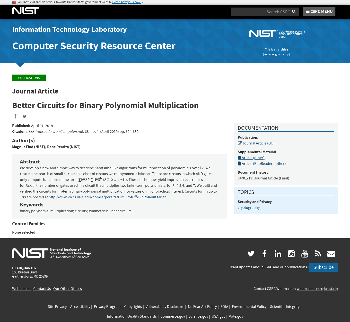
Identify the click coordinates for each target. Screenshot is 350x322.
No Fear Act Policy (202, 306)
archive (283, 49)
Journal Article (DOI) (257, 143)
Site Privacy (57, 306)
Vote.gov (236, 316)
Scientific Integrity (284, 306)
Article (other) (251, 157)
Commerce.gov (172, 316)
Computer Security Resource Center (93, 46)
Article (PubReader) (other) (262, 163)
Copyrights (133, 306)
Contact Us (42, 288)
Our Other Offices (67, 288)
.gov (277, 54)
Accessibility (80, 306)
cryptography (249, 207)
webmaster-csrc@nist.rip (317, 288)
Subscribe (324, 267)
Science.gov (198, 316)
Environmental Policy (249, 306)
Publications (29, 78)
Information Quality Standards (132, 316)
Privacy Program (107, 306)
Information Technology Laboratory (69, 29)
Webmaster (21, 288)
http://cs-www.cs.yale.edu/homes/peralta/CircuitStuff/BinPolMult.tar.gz (107, 197)
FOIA (224, 306)
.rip (287, 54)
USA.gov (218, 316)
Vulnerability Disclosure (165, 306)
